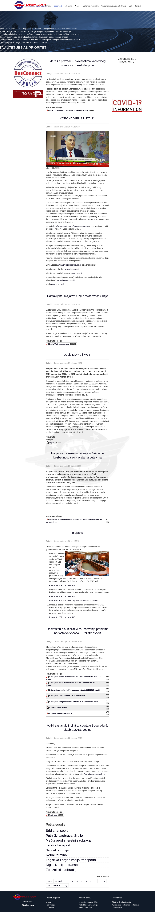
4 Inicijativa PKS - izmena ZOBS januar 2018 (67, 696)
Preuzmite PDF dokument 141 (62, 585)
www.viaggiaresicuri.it (66, 280)
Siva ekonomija (57, 850)
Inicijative (77, 532)
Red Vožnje (50, 905)
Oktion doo (28, 905)
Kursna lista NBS (85, 908)
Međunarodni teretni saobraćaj (68, 840)
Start (50, 881)
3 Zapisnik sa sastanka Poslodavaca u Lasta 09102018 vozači (74, 690)
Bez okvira (127, 84)
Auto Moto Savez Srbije (88, 905)
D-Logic (49, 902)
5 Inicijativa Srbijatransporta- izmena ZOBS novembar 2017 (73, 702)
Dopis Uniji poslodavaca (59, 344)
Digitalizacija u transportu (65, 865)
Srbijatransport (57, 830)
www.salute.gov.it (71, 269)
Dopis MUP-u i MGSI (77, 354)
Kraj (65, 885)
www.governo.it (57, 284)
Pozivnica (53, 815)
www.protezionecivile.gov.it (69, 265)
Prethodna (59, 881)
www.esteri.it (76, 273)
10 (48, 885)
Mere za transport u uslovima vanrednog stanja (68, 110)
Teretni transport (58, 845)
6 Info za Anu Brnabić (58, 708)
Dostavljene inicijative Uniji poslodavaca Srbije (77, 296)
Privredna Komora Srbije (88, 902)
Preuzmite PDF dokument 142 (62, 596)
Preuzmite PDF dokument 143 (62, 617)
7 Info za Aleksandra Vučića (60, 713)
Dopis (51, 443)
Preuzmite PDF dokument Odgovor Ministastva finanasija (73, 601)
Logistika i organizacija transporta (71, 860)
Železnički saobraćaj (61, 870)
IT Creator (50, 908)
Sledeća (56, 885)
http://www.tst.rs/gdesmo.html (92, 774)
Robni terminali (57, 855)
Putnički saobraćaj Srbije (64, 835)
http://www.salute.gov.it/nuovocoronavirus (71, 226)
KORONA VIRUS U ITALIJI (77, 118)
